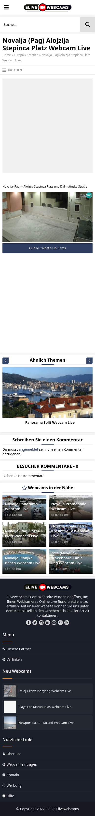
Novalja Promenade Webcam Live (68, 506)
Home (6, 55)
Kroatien (33, 55)
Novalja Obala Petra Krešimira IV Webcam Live (70, 531)
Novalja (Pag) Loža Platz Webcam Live (21, 533)
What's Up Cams (53, 248)
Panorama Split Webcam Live (50, 422)
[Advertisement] (47, 125)
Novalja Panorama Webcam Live (21, 506)
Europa (19, 55)
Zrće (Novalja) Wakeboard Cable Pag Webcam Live (67, 557)
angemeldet (28, 449)
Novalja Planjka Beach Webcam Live (23, 560)
